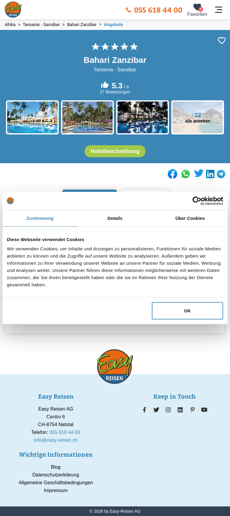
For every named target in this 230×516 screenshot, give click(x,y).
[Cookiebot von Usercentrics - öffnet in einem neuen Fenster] (197, 200)
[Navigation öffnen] (218, 10)
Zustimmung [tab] (40, 217)
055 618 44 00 (153, 9)
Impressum (55, 490)
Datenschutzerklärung (55, 474)
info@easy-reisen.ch (56, 440)
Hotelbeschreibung (114, 151)
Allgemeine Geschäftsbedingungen (56, 482)
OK (187, 310)
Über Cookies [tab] (190, 217)
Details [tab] (115, 217)
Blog (55, 467)
